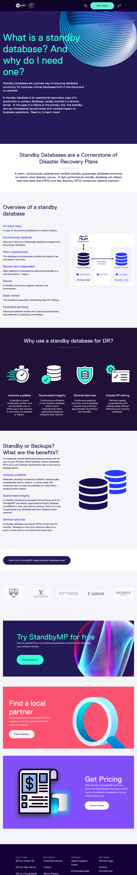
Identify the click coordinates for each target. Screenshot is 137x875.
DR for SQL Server (26, 867)
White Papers (51, 873)
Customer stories (53, 861)
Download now (30, 659)
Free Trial (102, 6)
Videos (47, 867)
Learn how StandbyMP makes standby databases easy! (36, 560)
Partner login (106, 861)
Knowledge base (80, 871)
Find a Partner (21, 734)
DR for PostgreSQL (26, 873)
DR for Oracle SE (25, 861)
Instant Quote (97, 805)
